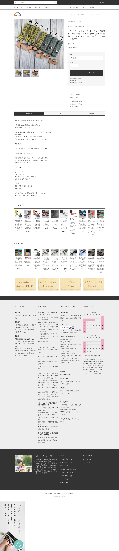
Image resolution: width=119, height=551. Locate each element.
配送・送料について (66, 462)
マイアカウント (87, 455)
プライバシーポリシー (66, 472)
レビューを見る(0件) (74, 95)
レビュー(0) (90, 113)
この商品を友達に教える (75, 101)
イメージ (59, 113)
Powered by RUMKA (59, 496)
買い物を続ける (73, 106)
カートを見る (87, 459)
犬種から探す (37, 7)
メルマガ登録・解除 (72, 7)
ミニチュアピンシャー (76, 21)
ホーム (16, 7)
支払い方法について (66, 459)
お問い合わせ (91, 7)
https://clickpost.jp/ (43, 342)
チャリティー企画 (75, 20)
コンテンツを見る (48, 7)
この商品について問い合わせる (77, 104)
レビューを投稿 (73, 97)
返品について (73, 80)
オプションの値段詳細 (75, 78)
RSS (61, 482)
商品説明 (29, 113)
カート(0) (100, 2)
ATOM (66, 482)
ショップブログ (65, 479)
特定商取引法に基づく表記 (76, 82)
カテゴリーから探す (25, 7)
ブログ (82, 7)
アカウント (89, 2)
